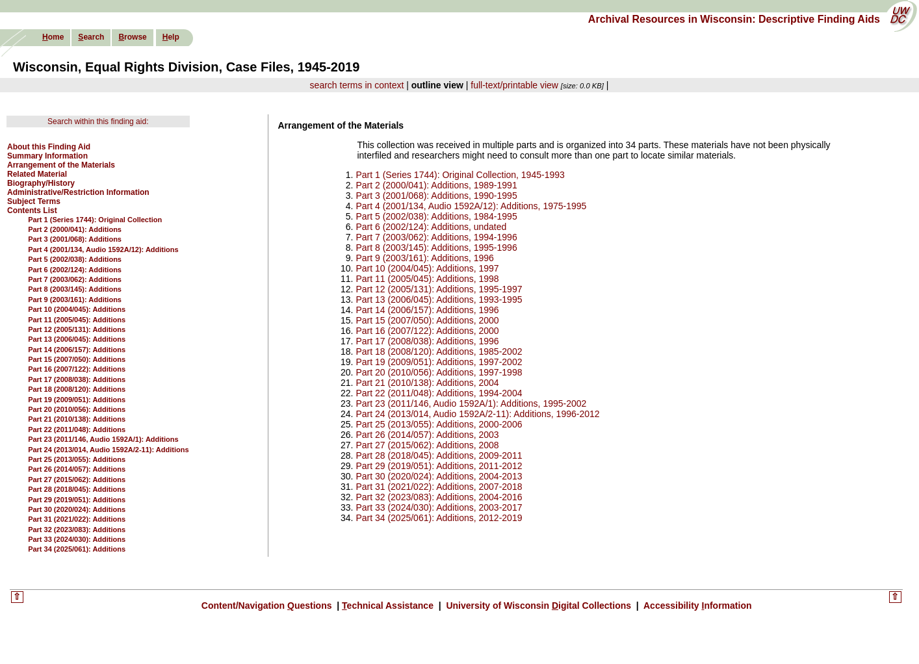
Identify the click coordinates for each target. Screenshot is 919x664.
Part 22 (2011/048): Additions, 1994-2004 (439, 393)
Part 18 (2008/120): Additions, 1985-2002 (439, 351)
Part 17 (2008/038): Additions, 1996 (427, 341)
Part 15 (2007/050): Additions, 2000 (427, 320)
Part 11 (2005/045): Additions (76, 320)
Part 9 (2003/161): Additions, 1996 (424, 258)
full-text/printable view (514, 85)
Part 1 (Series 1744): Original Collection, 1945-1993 (460, 175)
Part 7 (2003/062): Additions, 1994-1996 (436, 237)
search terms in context (357, 85)
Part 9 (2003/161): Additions (75, 299)
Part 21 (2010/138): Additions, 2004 (427, 382)
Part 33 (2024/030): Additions (76, 539)
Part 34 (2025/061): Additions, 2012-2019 (439, 518)
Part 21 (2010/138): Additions (76, 419)
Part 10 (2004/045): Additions (76, 309)
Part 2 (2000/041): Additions (75, 229)
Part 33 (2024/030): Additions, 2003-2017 (439, 507)
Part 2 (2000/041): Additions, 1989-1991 (436, 185)
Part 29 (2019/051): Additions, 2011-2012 (439, 466)
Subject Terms (33, 201)
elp (170, 37)
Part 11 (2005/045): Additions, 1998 (427, 279)
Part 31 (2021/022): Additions (76, 519)
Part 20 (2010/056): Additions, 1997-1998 (439, 372)
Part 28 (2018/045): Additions (76, 489)
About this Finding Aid (48, 146)
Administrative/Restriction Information (78, 192)
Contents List (32, 210)
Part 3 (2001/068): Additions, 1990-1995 (436, 195)
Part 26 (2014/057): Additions (76, 469)
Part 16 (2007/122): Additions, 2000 (427, 331)
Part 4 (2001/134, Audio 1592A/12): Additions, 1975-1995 (471, 206)
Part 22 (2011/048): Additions (76, 429)
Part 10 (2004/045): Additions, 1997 (427, 268)
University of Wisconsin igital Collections (539, 605)
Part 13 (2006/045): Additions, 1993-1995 (439, 299)
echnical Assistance (389, 605)
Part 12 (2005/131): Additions (76, 329)
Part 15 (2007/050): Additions (76, 359)
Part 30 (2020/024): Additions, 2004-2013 (439, 476)
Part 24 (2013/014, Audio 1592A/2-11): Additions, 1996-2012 (477, 414)
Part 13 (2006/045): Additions (76, 339)
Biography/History (41, 183)
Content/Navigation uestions (268, 605)
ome (53, 37)
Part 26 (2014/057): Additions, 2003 (427, 434)
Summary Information (47, 155)
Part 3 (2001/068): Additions (75, 239)
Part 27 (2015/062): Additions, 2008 (427, 445)
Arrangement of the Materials (61, 165)
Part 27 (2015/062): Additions (76, 479)
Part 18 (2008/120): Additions (76, 389)
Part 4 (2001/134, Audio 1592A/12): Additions (103, 249)
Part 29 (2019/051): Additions (76, 500)
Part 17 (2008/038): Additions (76, 379)
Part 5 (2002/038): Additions (75, 259)
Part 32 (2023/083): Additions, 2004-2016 (439, 497)
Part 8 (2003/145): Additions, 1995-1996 (436, 247)
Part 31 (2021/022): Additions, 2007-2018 (439, 486)
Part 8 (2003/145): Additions (75, 289)
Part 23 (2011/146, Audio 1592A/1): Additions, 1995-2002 (471, 403)
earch (91, 37)
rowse (132, 37)
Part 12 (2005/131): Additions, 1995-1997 (439, 289)
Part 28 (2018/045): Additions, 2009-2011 (439, 455)
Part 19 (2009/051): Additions (76, 399)
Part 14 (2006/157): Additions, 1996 (427, 310)
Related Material (37, 174)
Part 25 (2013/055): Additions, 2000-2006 (439, 424)
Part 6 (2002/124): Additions (75, 270)
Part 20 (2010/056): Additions (76, 409)
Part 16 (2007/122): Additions (76, 369)
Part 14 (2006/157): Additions (76, 349)
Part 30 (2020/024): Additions (76, 509)
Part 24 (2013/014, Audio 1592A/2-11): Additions (108, 449)
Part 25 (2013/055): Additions (76, 459)
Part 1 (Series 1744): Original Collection (95, 219)
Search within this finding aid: (97, 121)
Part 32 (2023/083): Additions (76, 529)
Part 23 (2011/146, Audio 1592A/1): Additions (103, 439)
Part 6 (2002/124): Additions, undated (431, 227)
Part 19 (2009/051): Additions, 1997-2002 (439, 362)
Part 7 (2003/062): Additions (75, 279)
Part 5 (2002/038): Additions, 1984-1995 (436, 216)
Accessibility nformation (696, 605)
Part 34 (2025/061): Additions (76, 549)
